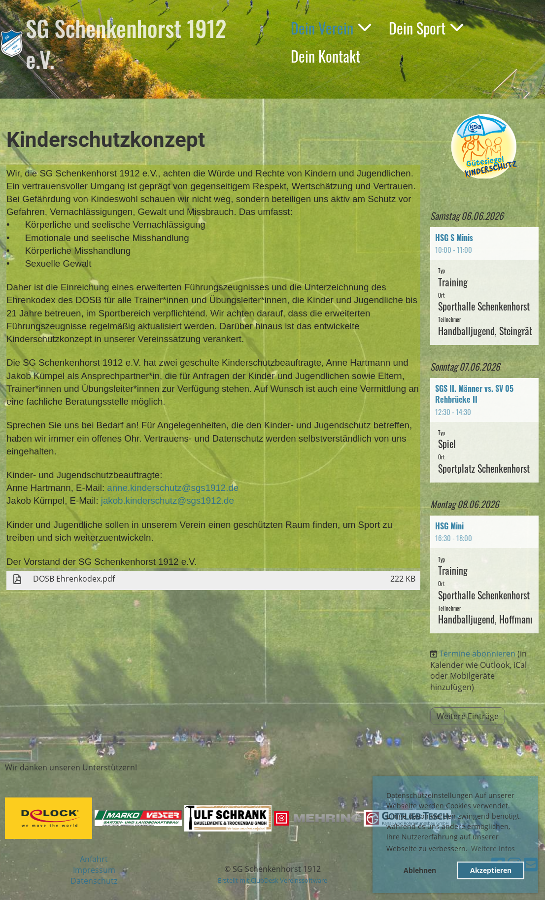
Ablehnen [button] (420, 870)
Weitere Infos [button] (493, 848)
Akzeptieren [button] (490, 870)
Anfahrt (94, 859)
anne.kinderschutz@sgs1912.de (172, 488)
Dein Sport (426, 28)
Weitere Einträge (468, 716)
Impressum (94, 870)
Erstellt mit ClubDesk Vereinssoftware (272, 880)
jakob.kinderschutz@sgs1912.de (167, 500)
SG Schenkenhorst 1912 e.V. (126, 43)
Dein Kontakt (325, 56)
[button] (484, 286)
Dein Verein (331, 28)
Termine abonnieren (477, 653)
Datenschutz (93, 880)
